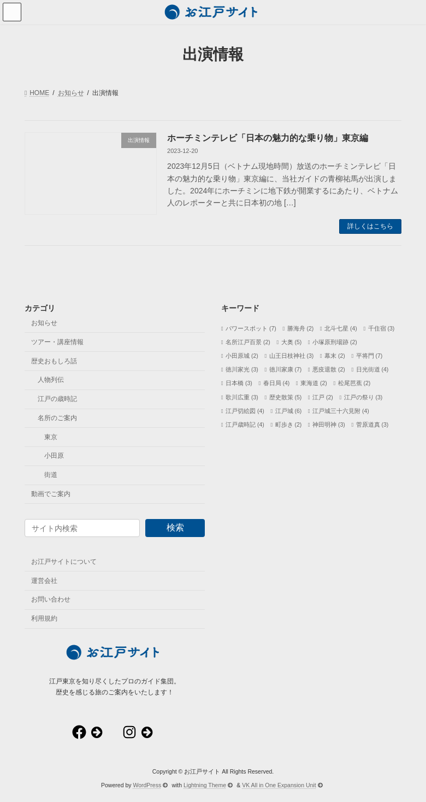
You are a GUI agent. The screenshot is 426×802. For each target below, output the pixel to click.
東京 (50, 436)
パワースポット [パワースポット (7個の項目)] (251, 328)
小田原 (54, 455)
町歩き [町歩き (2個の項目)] (288, 424)
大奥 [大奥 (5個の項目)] (291, 342)
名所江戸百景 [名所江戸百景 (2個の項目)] (248, 342)
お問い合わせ (50, 599)
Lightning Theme (208, 785)
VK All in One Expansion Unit (282, 785)
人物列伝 (51, 380)
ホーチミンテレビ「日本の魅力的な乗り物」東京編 (267, 138)
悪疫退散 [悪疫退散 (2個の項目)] (328, 369)
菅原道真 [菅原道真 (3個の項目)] (372, 424)
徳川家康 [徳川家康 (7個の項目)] (285, 369)
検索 (175, 527)
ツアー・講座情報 (57, 342)
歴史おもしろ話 (54, 360)
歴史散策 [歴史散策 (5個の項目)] (285, 396)
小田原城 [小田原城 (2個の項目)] (242, 355)
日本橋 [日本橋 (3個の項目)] (239, 383)
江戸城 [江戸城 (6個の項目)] (288, 410)
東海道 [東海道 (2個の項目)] (313, 383)
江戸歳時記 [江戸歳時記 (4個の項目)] (245, 424)
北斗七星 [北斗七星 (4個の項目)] (340, 328)
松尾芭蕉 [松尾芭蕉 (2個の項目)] (354, 383)
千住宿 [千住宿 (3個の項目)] (381, 328)
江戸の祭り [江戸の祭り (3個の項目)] (363, 396)
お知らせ (44, 323)
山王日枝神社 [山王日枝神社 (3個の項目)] (291, 355)
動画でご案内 (50, 494)
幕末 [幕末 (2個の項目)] (334, 355)
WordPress (150, 785)
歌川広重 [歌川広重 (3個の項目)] (242, 396)
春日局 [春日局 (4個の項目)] (276, 383)
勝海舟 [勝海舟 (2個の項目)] (300, 328)
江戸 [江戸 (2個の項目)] (322, 396)
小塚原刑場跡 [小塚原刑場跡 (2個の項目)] (334, 342)
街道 (50, 475)
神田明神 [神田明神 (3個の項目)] (328, 424)
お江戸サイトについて (64, 561)
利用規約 (44, 618)
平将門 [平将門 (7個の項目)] (369, 355)
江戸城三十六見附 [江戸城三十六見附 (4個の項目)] (340, 410)
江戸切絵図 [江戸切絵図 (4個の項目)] (245, 410)
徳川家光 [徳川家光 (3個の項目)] (242, 369)
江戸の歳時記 (57, 399)
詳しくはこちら (370, 226)
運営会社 (44, 580)
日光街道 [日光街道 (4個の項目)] (372, 369)
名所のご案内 (57, 418)
